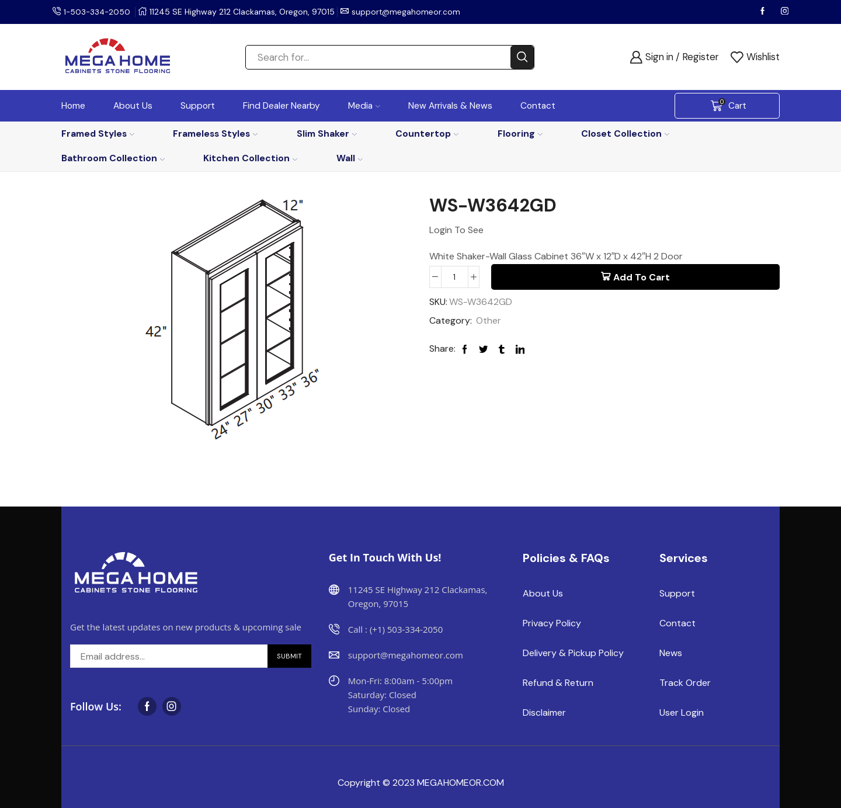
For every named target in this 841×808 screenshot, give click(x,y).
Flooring (520, 133)
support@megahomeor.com (409, 11)
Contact (537, 106)
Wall (349, 158)
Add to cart (641, 277)
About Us (132, 106)
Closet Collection (625, 133)
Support (197, 106)
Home (73, 106)
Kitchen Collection (250, 158)
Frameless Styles (215, 133)
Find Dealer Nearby (281, 106)
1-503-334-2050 (98, 11)
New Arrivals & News (450, 106)
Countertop (426, 133)
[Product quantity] (455, 277)
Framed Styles (97, 133)
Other (488, 321)
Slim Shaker (327, 133)
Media (364, 106)
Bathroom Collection (113, 158)
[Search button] (522, 57)
